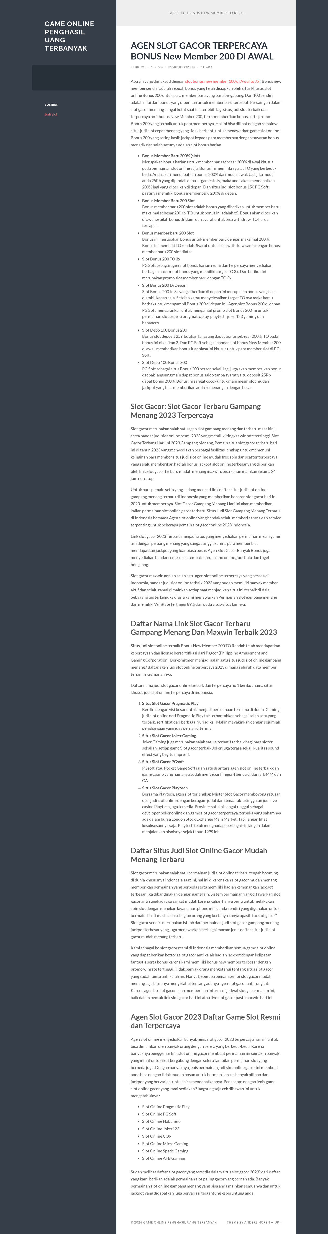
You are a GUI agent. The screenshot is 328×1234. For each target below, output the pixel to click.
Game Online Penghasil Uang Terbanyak (180, 1222)
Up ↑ (278, 1222)
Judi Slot (51, 114)
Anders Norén (257, 1222)
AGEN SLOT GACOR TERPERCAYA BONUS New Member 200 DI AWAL (202, 50)
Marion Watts (181, 67)
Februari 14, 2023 (147, 67)
